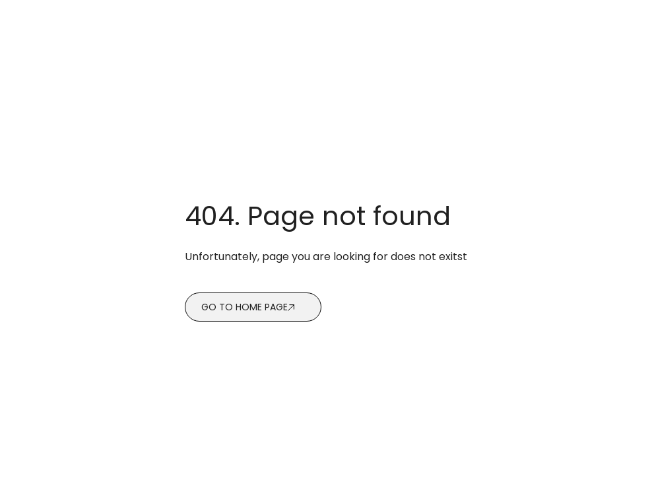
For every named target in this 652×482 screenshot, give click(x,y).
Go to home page (244, 307)
